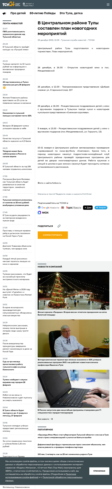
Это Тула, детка (71, 13)
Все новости (43, 419)
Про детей (18, 13)
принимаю (99, 471)
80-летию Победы (43, 13)
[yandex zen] (88, 207)
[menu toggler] (108, 4)
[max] (43, 212)
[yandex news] (71, 207)
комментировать (53, 235)
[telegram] (101, 207)
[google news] (48, 207)
